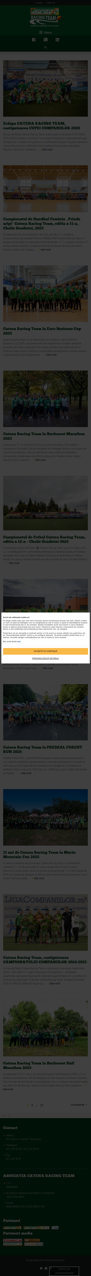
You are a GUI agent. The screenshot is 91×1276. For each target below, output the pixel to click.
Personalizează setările (45, 658)
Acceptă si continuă (45, 651)
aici (19, 641)
